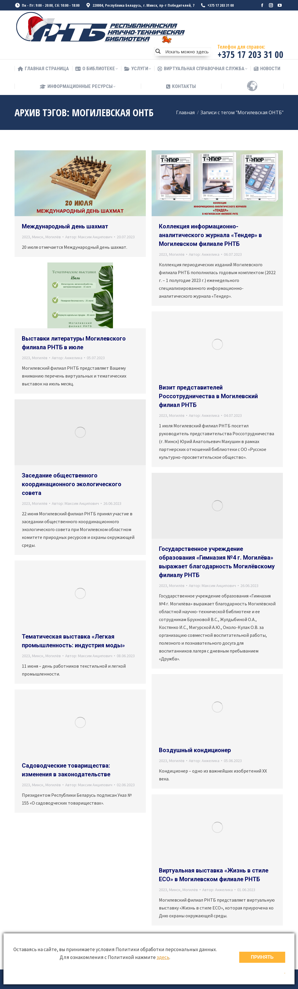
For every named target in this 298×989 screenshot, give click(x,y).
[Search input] (186, 51)
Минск (37, 236)
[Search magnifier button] (158, 51)
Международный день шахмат (65, 226)
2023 (26, 236)
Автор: (88, 236)
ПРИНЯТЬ (262, 957)
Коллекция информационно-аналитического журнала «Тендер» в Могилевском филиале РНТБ (210, 235)
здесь (163, 957)
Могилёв (53, 236)
